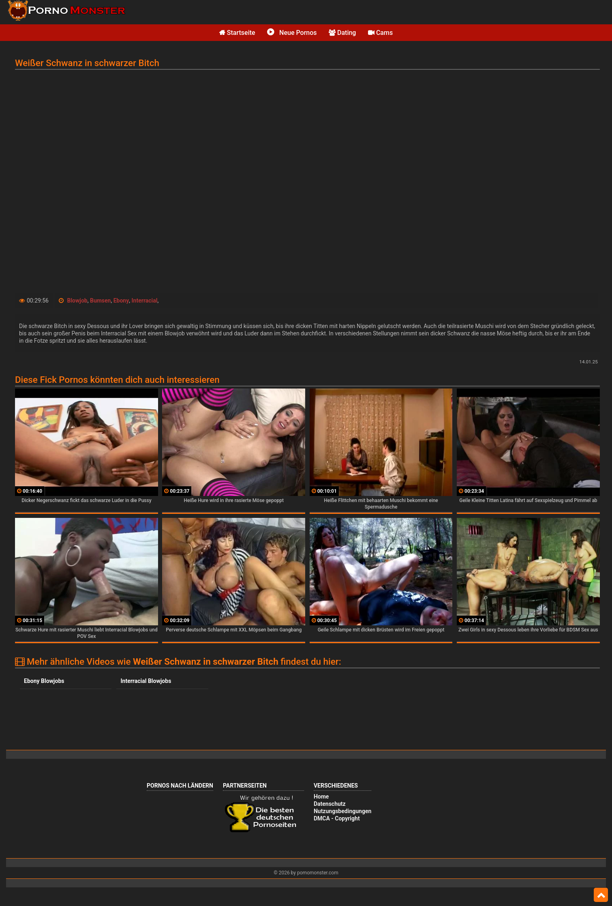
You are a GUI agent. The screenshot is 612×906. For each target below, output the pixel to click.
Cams (380, 32)
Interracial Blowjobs (145, 681)
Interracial (145, 300)
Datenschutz (330, 804)
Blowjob (77, 300)
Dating (342, 32)
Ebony (121, 300)
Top (601, 895)
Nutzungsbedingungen (342, 811)
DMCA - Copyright (337, 818)
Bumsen (100, 300)
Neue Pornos (292, 32)
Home (321, 796)
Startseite (237, 32)
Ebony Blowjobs (44, 681)
